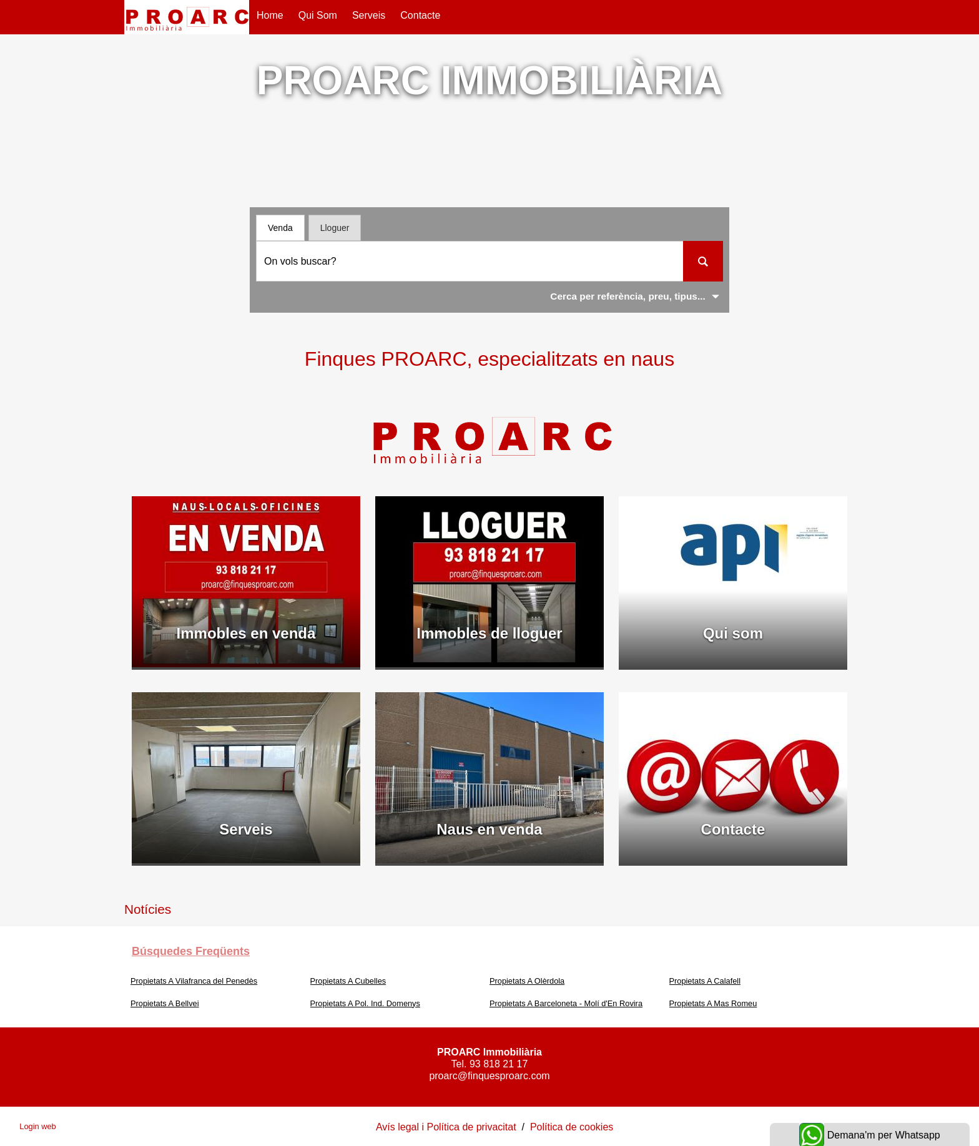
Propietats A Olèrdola (527, 981)
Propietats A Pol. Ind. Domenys (365, 1003)
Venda (280, 228)
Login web (37, 1126)
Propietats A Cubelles (348, 981)
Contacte (420, 15)
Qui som (317, 15)
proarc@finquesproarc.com (489, 1075)
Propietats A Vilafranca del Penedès (193, 981)
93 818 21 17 (499, 1064)
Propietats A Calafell (705, 981)
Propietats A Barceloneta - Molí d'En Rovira (566, 1003)
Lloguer (335, 228)
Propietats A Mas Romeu (713, 1003)
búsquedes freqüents (191, 951)
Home (270, 15)
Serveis (368, 15)
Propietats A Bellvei (164, 1003)
